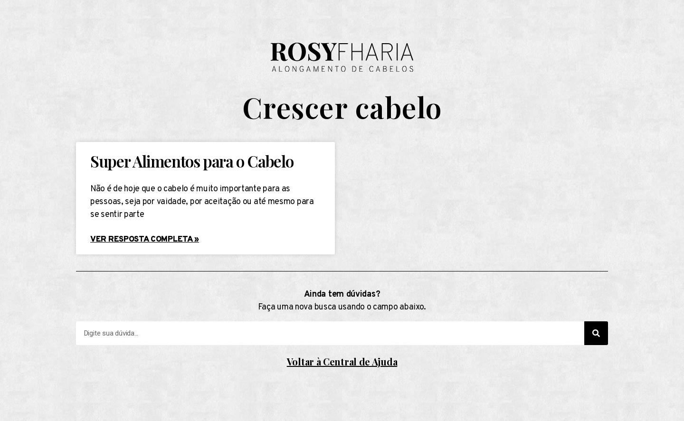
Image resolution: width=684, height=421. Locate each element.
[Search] (596, 333)
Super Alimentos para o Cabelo (191, 160)
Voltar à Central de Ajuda (342, 361)
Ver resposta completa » (144, 239)
